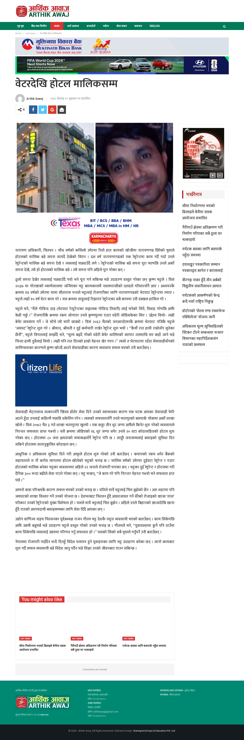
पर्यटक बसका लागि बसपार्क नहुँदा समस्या (202, 252)
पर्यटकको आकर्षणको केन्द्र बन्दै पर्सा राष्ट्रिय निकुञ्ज (201, 298)
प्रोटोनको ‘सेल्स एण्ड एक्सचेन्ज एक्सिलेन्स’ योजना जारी (203, 314)
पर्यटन (106, 26)
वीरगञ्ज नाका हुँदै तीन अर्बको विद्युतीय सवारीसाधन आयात (202, 283)
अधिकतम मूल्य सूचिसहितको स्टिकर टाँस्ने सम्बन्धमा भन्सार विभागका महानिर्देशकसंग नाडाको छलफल (202, 335)
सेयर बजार (121, 26)
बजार (56, 26)
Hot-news (25, 638)
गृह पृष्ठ (20, 26)
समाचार (138, 26)
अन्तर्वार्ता (90, 26)
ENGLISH (155, 26)
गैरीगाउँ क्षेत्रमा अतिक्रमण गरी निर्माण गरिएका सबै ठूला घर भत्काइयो (202, 233)
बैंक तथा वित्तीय (39, 26)
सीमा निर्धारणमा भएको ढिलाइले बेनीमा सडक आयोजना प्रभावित (198, 212)
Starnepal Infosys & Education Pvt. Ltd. (154, 730)
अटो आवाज (73, 26)
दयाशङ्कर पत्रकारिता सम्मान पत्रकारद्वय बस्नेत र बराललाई (202, 267)
